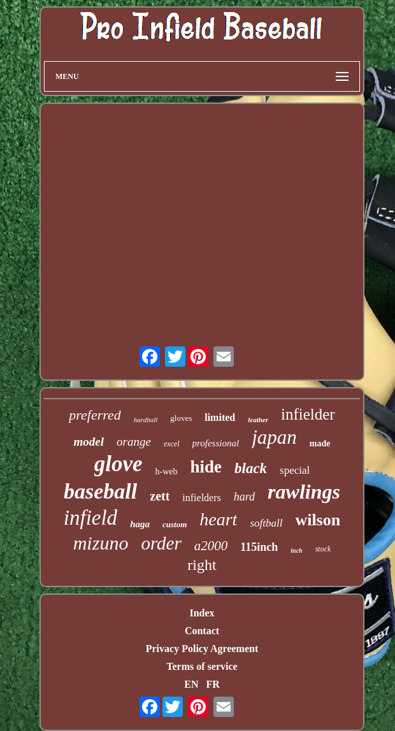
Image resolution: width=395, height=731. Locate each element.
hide (206, 466)
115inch (259, 547)
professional (216, 443)
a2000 (211, 545)
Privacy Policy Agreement (202, 648)
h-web (166, 471)
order (161, 543)
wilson (317, 520)
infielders (201, 497)
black (250, 468)
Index (201, 612)
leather (258, 419)
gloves (181, 418)
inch (296, 550)
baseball (100, 491)
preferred (94, 415)
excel (172, 443)
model (89, 441)
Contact (202, 630)
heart (218, 519)
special (295, 470)
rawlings (304, 491)
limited (220, 417)
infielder (308, 414)
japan (274, 437)
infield (90, 517)
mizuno (101, 542)
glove (118, 463)
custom (174, 524)
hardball (146, 419)
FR (212, 684)
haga (140, 524)
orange (134, 441)
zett (159, 496)
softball (266, 523)
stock (323, 548)
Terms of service (201, 666)
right (201, 565)
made (320, 443)
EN (191, 684)
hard (244, 496)
